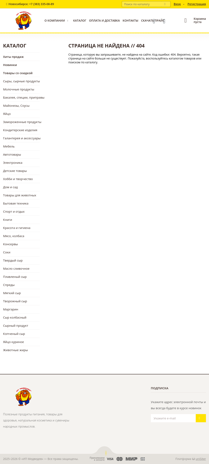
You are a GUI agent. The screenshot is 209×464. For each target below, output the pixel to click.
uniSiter (201, 459)
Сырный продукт (15, 325)
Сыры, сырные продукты (21, 81)
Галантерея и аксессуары (22, 138)
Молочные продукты (18, 89)
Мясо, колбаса (13, 236)
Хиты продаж (13, 57)
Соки (6, 252)
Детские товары (15, 171)
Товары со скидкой (18, 73)
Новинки (10, 65)
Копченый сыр (14, 334)
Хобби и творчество (18, 179)
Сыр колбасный (14, 317)
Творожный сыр (15, 301)
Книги (7, 220)
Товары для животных (19, 195)
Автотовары (12, 154)
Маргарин (10, 309)
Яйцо (7, 114)
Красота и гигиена (16, 228)
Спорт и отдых (13, 211)
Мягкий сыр (12, 293)
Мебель (9, 146)
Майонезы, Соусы (16, 105)
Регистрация (197, 4)
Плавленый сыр (15, 277)
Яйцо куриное (13, 342)
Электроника (12, 163)
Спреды (9, 285)
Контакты (130, 20)
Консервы (10, 244)
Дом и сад (10, 187)
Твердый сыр (13, 260)
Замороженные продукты (22, 122)
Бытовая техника (15, 203)
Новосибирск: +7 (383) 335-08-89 (31, 4)
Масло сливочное (16, 268)
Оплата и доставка (104, 20)
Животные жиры (15, 350)
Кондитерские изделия (20, 130)
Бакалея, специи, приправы (23, 97)
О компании (54, 20)
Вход (177, 4)
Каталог (79, 20)
